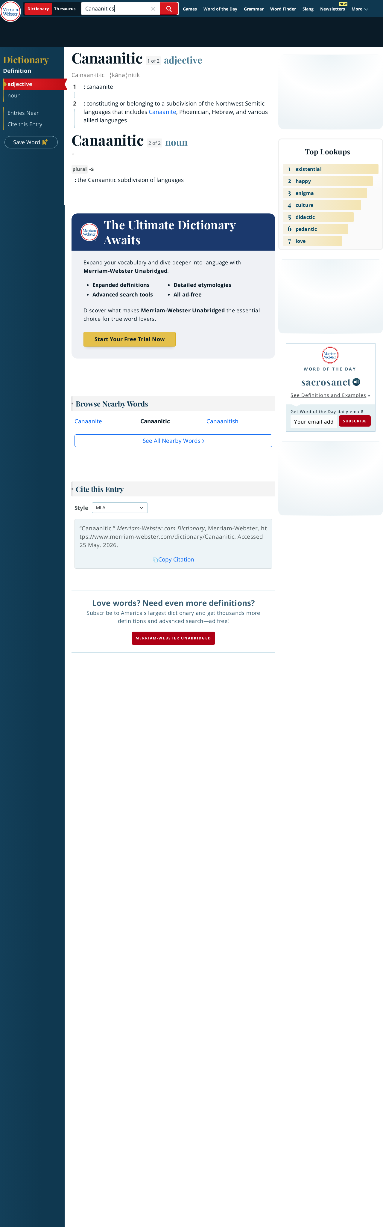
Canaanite (162, 112)
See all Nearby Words (171, 441)
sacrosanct (326, 381)
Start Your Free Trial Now (130, 339)
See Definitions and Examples (328, 395)
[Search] (130, 8)
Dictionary (26, 59)
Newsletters (332, 9)
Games (190, 9)
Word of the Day (220, 9)
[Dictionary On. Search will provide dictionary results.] (52, 9)
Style (81, 508)
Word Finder (283, 9)
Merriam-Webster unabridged (173, 638)
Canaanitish (222, 421)
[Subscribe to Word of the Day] (314, 421)
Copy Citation (173, 559)
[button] (360, 8)
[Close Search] (153, 8)
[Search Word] (169, 8)
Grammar (254, 9)
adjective (183, 59)
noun (176, 142)
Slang (308, 9)
